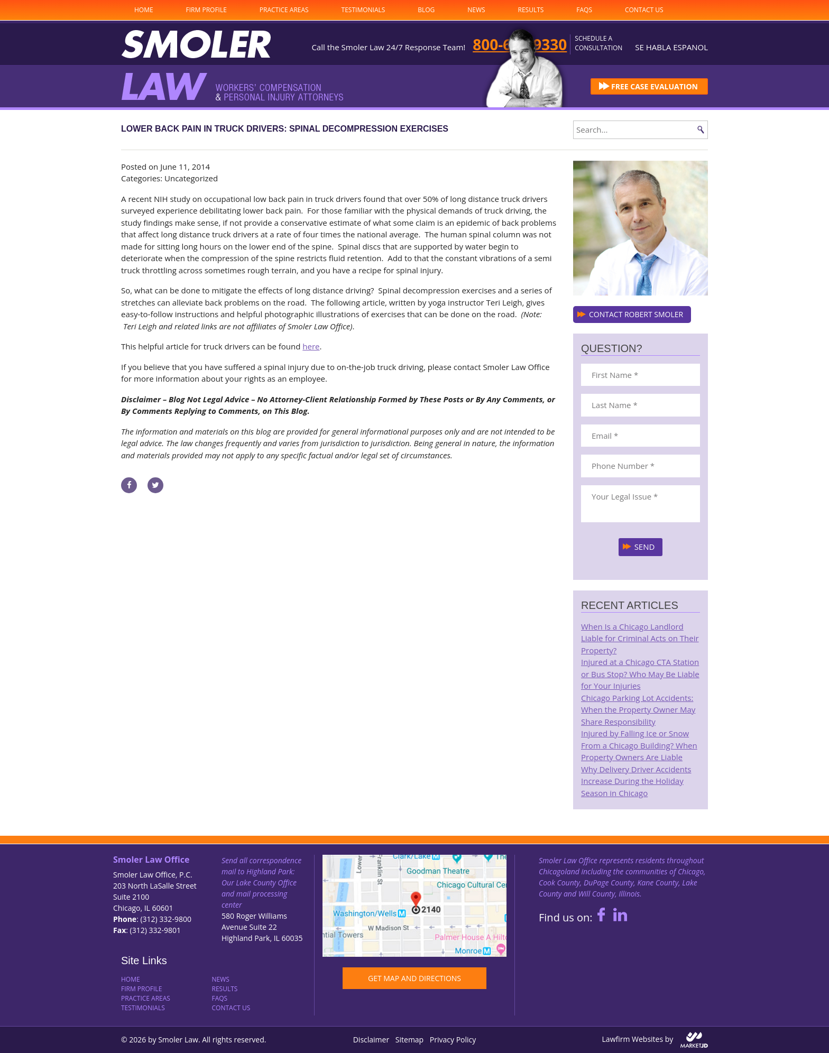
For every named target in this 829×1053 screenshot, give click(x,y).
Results (531, 9)
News (476, 9)
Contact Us (644, 9)
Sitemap (409, 1039)
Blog (426, 9)
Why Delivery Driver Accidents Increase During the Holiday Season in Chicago (636, 781)
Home (143, 9)
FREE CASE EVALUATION (654, 86)
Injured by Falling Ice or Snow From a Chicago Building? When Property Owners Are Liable (639, 745)
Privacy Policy (453, 1039)
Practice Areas (284, 9)
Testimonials (363, 9)
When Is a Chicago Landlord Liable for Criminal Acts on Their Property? (640, 638)
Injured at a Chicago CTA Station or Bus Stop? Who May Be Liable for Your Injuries (640, 674)
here (310, 346)
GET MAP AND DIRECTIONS (414, 978)
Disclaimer (371, 1039)
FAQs (584, 9)
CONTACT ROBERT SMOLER (636, 314)
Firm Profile (206, 9)
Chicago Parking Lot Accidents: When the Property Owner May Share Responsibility (638, 709)
